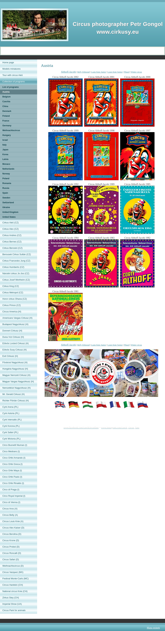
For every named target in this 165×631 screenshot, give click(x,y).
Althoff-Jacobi (68, 71)
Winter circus (136, 72)
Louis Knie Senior (115, 72)
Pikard (126, 72)
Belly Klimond (83, 72)
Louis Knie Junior (98, 72)
